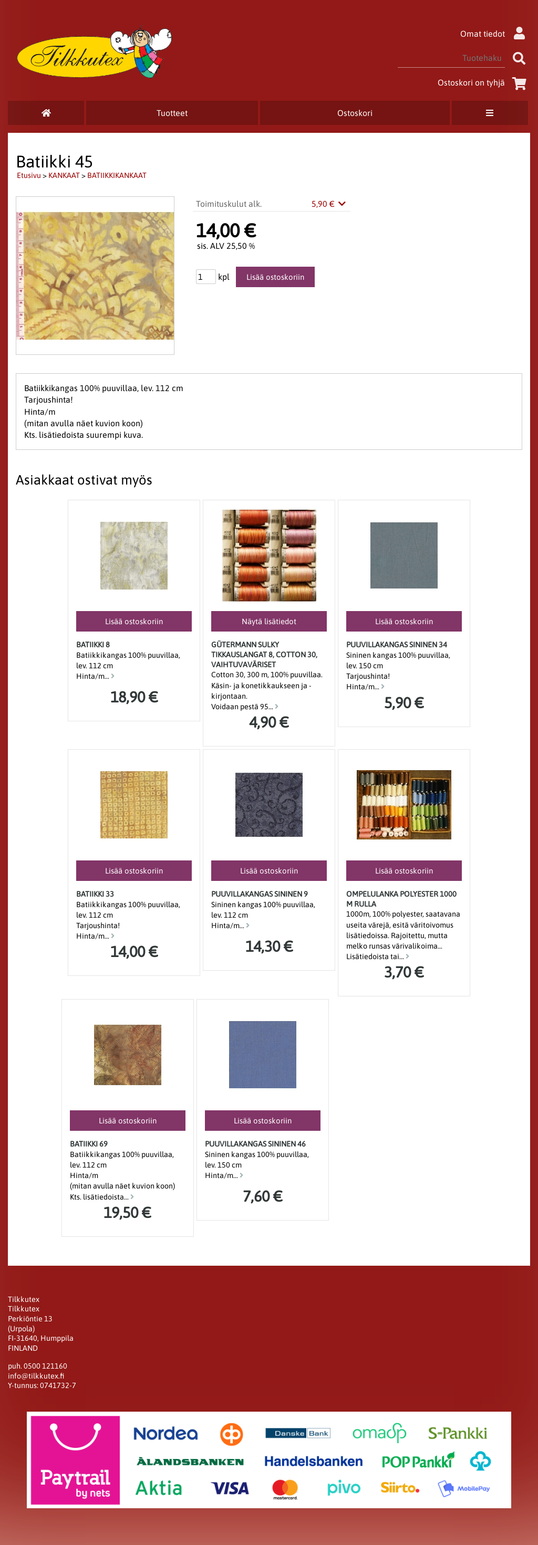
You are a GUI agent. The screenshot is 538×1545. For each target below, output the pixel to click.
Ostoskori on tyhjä (484, 82)
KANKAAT (64, 175)
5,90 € (329, 203)
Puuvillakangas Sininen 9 (259, 894)
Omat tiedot (495, 33)
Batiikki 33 (95, 894)
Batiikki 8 (93, 644)
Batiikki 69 (89, 1144)
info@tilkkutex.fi (36, 1376)
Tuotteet (172, 113)
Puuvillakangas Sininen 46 (255, 1144)
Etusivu (29, 175)
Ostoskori (355, 113)
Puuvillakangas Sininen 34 (396, 644)
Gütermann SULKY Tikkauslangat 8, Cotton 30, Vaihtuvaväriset (264, 654)
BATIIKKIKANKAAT (117, 175)
